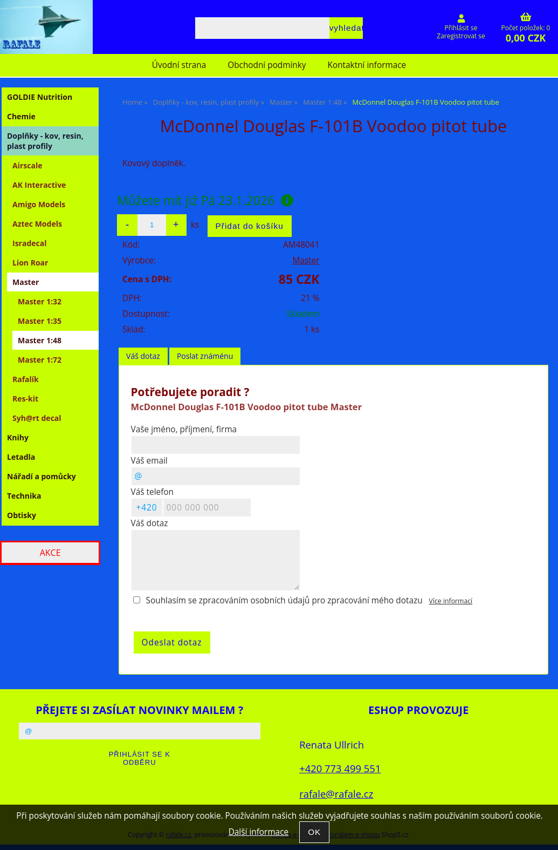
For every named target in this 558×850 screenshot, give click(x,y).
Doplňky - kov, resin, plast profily (45, 141)
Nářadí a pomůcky (41, 476)
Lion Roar (30, 262)
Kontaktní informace (367, 65)
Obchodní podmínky (267, 65)
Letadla (21, 457)
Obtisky (21, 515)
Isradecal (29, 243)
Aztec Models (37, 224)
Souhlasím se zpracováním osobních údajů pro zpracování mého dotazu (284, 600)
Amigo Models (38, 204)
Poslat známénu (205, 356)
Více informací (451, 601)
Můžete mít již (205, 200)
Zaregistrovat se (461, 35)
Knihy (18, 437)
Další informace (258, 832)
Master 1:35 (39, 321)
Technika (24, 496)
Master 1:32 (39, 301)
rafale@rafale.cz (336, 793)
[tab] (143, 356)
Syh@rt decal (36, 418)
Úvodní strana (179, 65)
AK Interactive (39, 185)
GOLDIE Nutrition (39, 97)
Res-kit (25, 398)
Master (305, 260)
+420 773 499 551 (340, 768)
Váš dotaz (143, 356)
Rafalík (25, 379)
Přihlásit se (461, 27)
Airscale (27, 165)
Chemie (21, 116)
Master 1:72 (39, 360)
